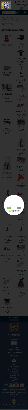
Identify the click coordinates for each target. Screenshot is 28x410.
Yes (8, 207)
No (19, 207)
